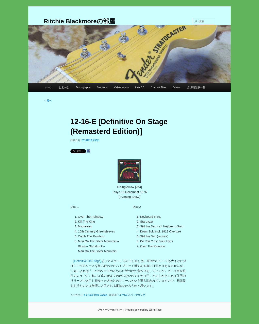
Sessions (102, 87)
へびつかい (124, 295)
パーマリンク (138, 295)
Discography (83, 87)
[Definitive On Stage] (87, 261)
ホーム (49, 87)
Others (176, 87)
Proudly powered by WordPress (143, 309)
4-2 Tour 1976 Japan (95, 295)
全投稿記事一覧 (196, 87)
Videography (121, 87)
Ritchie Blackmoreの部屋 (79, 21)
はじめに (64, 87)
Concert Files (158, 87)
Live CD (139, 87)
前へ (48, 100)
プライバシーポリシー (110, 309)
